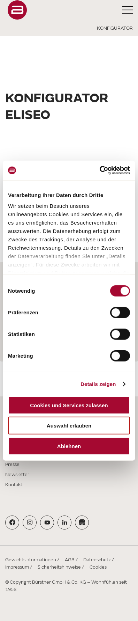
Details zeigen (98, 384)
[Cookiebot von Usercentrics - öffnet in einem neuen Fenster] (99, 170)
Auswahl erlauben (69, 426)
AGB (70, 560)
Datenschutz (97, 560)
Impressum (17, 567)
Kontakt (13, 485)
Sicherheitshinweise (59, 567)
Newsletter (17, 474)
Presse (12, 464)
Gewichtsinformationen (30, 560)
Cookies (98, 567)
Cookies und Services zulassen (69, 405)
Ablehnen (69, 446)
